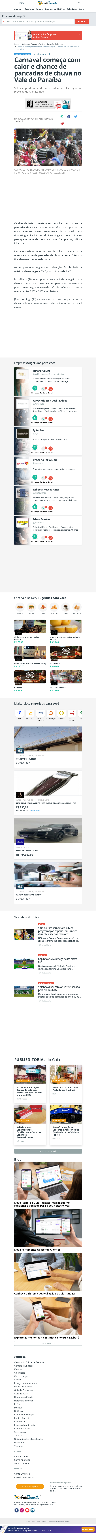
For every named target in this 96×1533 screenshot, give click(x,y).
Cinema (18, 1369)
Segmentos (50, 9)
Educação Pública (23, 1386)
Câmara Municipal (23, 1365)
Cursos (17, 1379)
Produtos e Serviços (24, 1414)
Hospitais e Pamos (23, 1400)
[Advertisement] (48, 199)
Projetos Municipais (24, 1425)
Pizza (42, 608)
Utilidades (19, 1442)
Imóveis (19, 715)
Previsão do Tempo (55, 44)
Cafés (65, 608)
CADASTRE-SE (88, 1529)
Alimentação (51, 715)
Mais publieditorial (48, 1151)
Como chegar (21, 1376)
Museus (18, 1407)
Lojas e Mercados (72, 716)
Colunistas (72, 9)
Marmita (20, 608)
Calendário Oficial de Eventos (29, 1362)
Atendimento (21, 1456)
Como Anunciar (22, 1459)
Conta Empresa (22, 1473)
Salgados (77, 608)
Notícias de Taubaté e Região (33, 44)
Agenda (82, 9)
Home (16, 44)
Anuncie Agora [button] (30, 1486)
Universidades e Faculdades (28, 1438)
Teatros (18, 1435)
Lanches (31, 608)
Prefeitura (19, 1421)
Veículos (30, 715)
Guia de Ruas (21, 1393)
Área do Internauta (23, 1477)
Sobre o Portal (21, 1463)
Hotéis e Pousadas (40, 716)
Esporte (61, 715)
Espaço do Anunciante (25, 1383)
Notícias (61, 9)
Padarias (54, 608)
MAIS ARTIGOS (48, 1343)
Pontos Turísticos (23, 1418)
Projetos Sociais (22, 1428)
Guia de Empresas (23, 1390)
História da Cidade (23, 1397)
